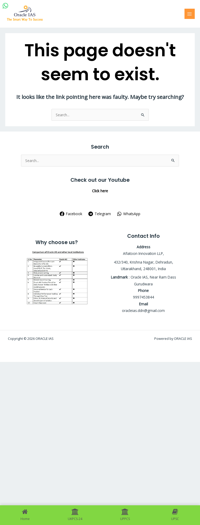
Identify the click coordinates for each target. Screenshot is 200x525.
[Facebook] (71, 213)
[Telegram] (99, 213)
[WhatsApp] (128, 213)
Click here (100, 190)
